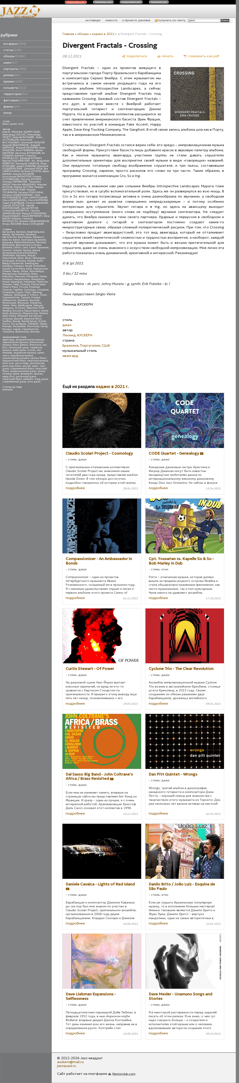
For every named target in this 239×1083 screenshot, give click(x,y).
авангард (8, 339)
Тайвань (7, 295)
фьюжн (38, 373)
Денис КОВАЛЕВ (26, 166)
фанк (16, 373)
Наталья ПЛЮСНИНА (30, 192)
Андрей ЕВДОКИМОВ (15, 145)
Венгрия (41, 242)
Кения (44, 310)
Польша (25, 284)
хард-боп (8, 376)
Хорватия (35, 302)
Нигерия (7, 279)
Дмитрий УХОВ (33, 168)
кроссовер (22, 363)
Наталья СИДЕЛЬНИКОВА (17, 195)
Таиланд (36, 292)
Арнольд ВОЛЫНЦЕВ (28, 153)
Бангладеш (25, 237)
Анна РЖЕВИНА (25, 150)
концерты (14, 88)
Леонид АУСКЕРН (31, 179)
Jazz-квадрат (24, 16)
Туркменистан (11, 297)
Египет (42, 321)
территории (15, 94)
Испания (21, 260)
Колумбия (39, 266)
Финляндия (9, 302)
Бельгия (7, 239)
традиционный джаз (23, 371)
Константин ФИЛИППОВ (16, 176)
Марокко (8, 276)
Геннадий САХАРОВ (27, 163)
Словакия (42, 289)
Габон (17, 247)
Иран (28, 258)
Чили (14, 305)
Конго (6, 323)
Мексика (20, 276)
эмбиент (28, 379)
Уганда (35, 297)
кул (45, 344)
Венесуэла (8, 245)
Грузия (27, 250)
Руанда (7, 329)
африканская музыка (15, 342)
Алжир (6, 234)
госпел (31, 350)
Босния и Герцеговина (26, 310)
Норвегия (29, 281)
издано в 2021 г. (104, 34)
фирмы (11, 106)
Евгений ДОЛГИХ (31, 171)
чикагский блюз (12, 379)
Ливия (43, 323)
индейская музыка (25, 352)
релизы (11, 75)
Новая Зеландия (12, 281)
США (27, 292)
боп (4, 347)
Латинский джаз (19, 347)
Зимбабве (8, 255)
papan (6, 131)
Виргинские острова (28, 245)
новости (111, 20)
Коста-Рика (18, 268)
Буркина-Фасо (33, 318)
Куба (29, 268)
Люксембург (36, 271)
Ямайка (6, 310)
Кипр (5, 313)
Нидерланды (22, 279)
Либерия (32, 323)
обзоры (14, 56)
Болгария (27, 239)
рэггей (26, 366)
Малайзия (24, 274)
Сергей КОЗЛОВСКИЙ (18, 207)
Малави (7, 326)
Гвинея (16, 321)
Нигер (44, 326)
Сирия (17, 329)
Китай (28, 266)
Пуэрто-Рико (10, 287)
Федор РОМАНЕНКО (34, 213)
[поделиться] (134, 56)
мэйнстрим (19, 350)
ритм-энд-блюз (11, 366)
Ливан (16, 271)
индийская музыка (22, 355)
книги (10, 62)
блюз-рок (35, 344)
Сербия (18, 289)
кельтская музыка (37, 360)
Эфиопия (31, 308)
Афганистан (9, 237)
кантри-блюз (38, 358)
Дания (36, 250)
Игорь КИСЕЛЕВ (11, 224)
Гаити (32, 247)
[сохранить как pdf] (201, 56)
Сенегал (7, 289)
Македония (9, 274)
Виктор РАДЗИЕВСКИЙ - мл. (18, 160)
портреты (14, 69)
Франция (23, 302)
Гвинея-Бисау (29, 321)
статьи (12, 50)
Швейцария (25, 305)
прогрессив (37, 363)
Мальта (43, 313)
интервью (14, 44)
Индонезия (9, 258)
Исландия (8, 260)
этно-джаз (34, 381)
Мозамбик (19, 326)
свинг (35, 366)
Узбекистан (9, 300)
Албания (22, 316)
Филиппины (22, 331)
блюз (5, 124)
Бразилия (40, 239)
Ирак (20, 258)
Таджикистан (30, 329)
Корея (6, 268)
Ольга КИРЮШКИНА (14, 200)
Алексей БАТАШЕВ (24, 137)
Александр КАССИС (14, 134)
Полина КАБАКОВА (37, 203)
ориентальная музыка (15, 358)
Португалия (38, 284)
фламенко (27, 373)
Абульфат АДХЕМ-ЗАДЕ (26, 131)
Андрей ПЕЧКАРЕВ (27, 147)
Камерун (7, 266)
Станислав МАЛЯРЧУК (15, 210)
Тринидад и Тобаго (26, 295)
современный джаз (14, 381)
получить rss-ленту (170, 20)
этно (21, 124)
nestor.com (76, 2)
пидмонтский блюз (14, 360)
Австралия (8, 232)
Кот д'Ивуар (18, 323)
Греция (17, 250)
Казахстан (17, 263)
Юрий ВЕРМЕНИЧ (32, 216)
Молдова (32, 276)
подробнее (75, 488)
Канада (19, 266)
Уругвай (34, 300)
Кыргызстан (40, 268)
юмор (7, 113)
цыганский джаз (26, 376)
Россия (23, 287)
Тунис (43, 295)
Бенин (16, 239)
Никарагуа (37, 279)
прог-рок (8, 363)
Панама (7, 284)
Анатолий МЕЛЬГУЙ (32, 142)
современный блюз (22, 368)
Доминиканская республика (19, 253)
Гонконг (7, 250)
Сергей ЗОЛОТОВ (13, 205)
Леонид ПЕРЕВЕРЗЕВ (15, 181)
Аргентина (18, 234)
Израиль (21, 255)
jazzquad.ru (66, 1066)
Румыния (34, 287)
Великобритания (24, 242)
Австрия (21, 232)
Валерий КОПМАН (30, 158)
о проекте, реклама (136, 20)
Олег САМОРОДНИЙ (34, 197)
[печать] (165, 56)
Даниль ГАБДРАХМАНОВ (34, 221)
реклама (7, 389)
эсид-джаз (41, 379)
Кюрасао (15, 313)
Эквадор (8, 308)
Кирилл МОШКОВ (24, 174)
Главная (68, 34)
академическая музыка (30, 339)
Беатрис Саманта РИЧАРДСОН (19, 157)
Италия (31, 260)
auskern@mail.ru (70, 1062)
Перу (16, 284)
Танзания (8, 331)
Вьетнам (7, 247)
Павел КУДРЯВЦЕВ (13, 203)
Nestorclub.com (123, 1074)
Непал (43, 276)
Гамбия (6, 321)
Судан (19, 292)
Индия (31, 255)
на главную (93, 20)
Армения (31, 234)
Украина (23, 300)
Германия (42, 247)
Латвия (6, 271)
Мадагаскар (30, 313)
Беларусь (38, 237)
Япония (34, 331)
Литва (24, 271)
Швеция (38, 305)
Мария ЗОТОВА (23, 187)
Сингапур (30, 289)
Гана (25, 247)
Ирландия (39, 258)
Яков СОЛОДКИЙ (33, 224)
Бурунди (7, 242)
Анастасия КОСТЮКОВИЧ (17, 141)
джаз (13, 124)
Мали (34, 274)
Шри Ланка (9, 316)
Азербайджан (35, 232)
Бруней (18, 318)
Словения (8, 292)
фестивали (15, 100)
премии (13, 81)
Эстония (20, 308)
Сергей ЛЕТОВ (29, 208)
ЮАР (41, 308)
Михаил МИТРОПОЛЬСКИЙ (22, 188)
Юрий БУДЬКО (11, 216)
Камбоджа (31, 263)
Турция (25, 297)
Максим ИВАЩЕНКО (24, 184)
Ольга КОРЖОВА (38, 200)
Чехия (5, 305)
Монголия (33, 326)
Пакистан (42, 281)
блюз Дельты (20, 344)
